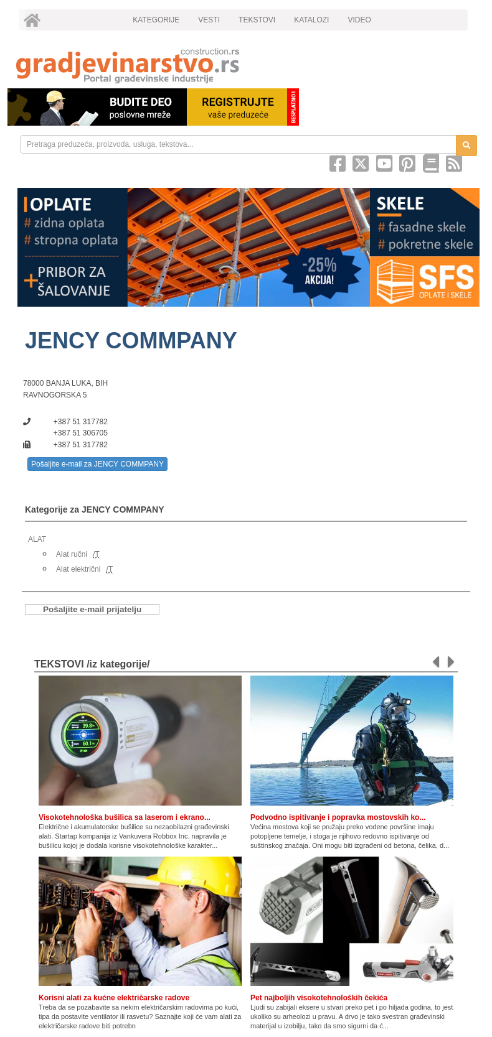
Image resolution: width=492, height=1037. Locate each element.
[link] (246, 65)
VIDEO (359, 20)
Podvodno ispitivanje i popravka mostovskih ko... (337, 817)
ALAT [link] (37, 539)
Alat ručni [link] (71, 554)
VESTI (209, 20)
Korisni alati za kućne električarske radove (114, 997)
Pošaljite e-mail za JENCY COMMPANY (97, 464)
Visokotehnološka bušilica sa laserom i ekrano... (125, 817)
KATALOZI (311, 20)
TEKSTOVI (257, 20)
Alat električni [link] (78, 569)
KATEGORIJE (156, 20)
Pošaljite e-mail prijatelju (92, 609)
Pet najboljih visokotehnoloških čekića (318, 997)
